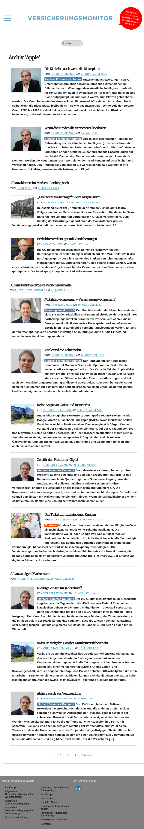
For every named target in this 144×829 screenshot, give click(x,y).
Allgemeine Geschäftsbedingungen (17, 802)
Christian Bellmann (58, 648)
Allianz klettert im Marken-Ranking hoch (39, 183)
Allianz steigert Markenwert (30, 574)
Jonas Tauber (53, 244)
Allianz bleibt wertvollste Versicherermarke (40, 285)
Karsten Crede (61, 304)
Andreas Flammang (31, 578)
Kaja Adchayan (61, 519)
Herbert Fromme (63, 74)
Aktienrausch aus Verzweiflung (59, 693)
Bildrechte (46, 823)
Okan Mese (24, 188)
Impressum (47, 798)
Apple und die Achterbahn (62, 350)
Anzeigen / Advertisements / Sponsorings (55, 789)
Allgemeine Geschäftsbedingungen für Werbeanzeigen (19, 794)
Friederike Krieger (57, 410)
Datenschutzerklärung (16, 817)
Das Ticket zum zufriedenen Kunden (70, 515)
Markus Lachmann (56, 202)
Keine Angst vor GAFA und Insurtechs (63, 405)
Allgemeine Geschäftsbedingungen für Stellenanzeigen (19, 810)
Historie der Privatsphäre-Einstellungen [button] (54, 814)
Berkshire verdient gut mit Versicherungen (67, 239)
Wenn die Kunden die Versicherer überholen (75, 128)
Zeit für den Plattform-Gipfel (57, 460)
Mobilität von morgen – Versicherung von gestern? (80, 300)
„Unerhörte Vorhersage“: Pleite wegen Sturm (68, 197)
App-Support (48, 794)
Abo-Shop (10, 787)
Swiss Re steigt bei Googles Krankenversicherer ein (72, 643)
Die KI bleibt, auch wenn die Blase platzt (72, 69)
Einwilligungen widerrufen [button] (54, 819)
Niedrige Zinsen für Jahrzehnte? (59, 588)
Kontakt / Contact (50, 802)
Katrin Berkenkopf (31, 290)
